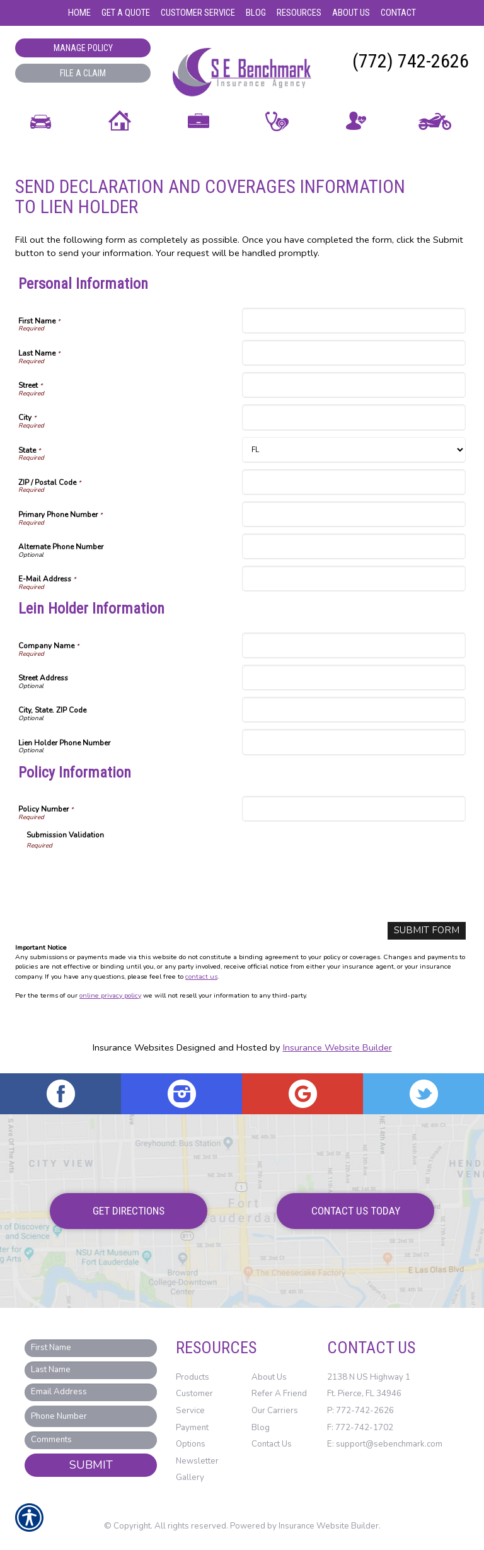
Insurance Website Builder (337, 1047)
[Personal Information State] (354, 450)
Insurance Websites (133, 1047)
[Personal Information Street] (354, 385)
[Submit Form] (429, 930)
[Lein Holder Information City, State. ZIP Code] (354, 710)
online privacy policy (110, 995)
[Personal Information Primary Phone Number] (354, 514)
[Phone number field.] (91, 1416)
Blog (260, 1427)
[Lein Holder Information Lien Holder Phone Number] (354, 742)
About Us (269, 1376)
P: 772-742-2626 (360, 1410)
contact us (201, 976)
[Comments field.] (91, 1440)
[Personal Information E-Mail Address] (354, 578)
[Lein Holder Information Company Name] (354, 645)
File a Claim (83, 73)
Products (192, 1376)
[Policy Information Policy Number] (354, 809)
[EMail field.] (91, 1392)
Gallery (190, 1477)
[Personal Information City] (354, 417)
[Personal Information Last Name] (354, 353)
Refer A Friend (279, 1393)
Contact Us (271, 1444)
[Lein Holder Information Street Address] (354, 678)
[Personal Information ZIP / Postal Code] (354, 482)
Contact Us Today (355, 1210)
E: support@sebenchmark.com (384, 1444)
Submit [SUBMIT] (91, 1464)
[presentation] (122, 874)
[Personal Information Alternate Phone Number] (354, 546)
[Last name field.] (91, 1369)
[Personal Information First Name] (354, 321)
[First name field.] (91, 1347)
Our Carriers (274, 1410)
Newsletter (197, 1460)
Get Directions (128, 1210)
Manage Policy (83, 48)
